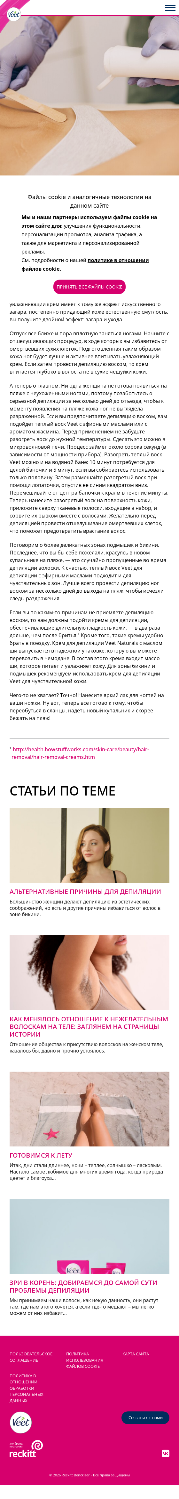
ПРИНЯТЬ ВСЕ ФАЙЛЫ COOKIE (89, 287)
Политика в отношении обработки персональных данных (26, 1388)
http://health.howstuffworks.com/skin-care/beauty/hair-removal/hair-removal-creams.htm (80, 753)
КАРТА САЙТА (135, 1354)
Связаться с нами (145, 1417)
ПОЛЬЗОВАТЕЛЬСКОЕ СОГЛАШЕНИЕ (31, 1357)
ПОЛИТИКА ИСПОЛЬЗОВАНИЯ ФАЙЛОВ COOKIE (84, 1360)
